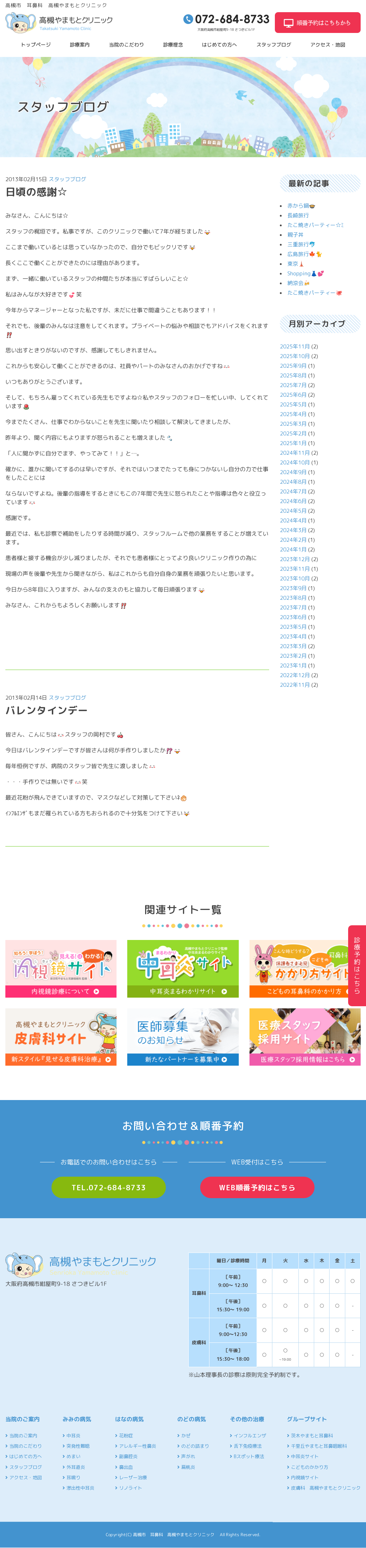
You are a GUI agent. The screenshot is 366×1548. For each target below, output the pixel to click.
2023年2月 (293, 656)
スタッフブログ (273, 44)
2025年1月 (293, 443)
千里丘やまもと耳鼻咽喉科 (317, 1446)
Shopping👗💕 (305, 273)
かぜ (184, 1435)
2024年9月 (293, 472)
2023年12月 (295, 559)
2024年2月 (293, 540)
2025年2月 (293, 433)
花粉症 (124, 1435)
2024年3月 (293, 530)
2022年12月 (295, 675)
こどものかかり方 (307, 1467)
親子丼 (295, 234)
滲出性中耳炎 (78, 1488)
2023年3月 (293, 646)
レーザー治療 (131, 1477)
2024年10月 (295, 462)
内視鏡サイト (303, 1477)
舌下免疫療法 (246, 1446)
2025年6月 (293, 395)
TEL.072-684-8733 (108, 1187)
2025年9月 (293, 366)
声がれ (186, 1456)
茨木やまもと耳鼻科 (310, 1435)
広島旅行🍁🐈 (304, 254)
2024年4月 (293, 520)
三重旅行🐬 (301, 244)
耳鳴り (71, 1477)
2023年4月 (293, 636)
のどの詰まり (193, 1446)
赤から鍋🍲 (301, 205)
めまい (71, 1456)
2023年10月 (295, 578)
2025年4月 (293, 414)
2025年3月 (293, 424)
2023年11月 (295, 569)
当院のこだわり (126, 44)
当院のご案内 (21, 1435)
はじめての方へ (219, 44)
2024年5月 (293, 511)
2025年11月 (295, 346)
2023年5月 (293, 627)
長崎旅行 (298, 215)
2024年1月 (293, 549)
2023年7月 (293, 607)
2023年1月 (293, 665)
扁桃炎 (186, 1467)
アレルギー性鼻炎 (135, 1446)
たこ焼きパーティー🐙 (314, 292)
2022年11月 (295, 685)
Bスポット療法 (247, 1456)
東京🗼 (296, 263)
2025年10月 (295, 356)
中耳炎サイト (303, 1456)
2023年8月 (293, 598)
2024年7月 (293, 491)
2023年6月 (293, 617)
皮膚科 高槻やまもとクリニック (324, 1488)
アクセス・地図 (327, 44)
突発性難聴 (76, 1446)
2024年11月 (295, 453)
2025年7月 (293, 385)
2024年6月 (293, 501)
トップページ (36, 44)
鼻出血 (124, 1467)
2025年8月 (293, 375)
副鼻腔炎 (126, 1456)
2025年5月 (293, 404)
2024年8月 (293, 482)
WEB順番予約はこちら (257, 1187)
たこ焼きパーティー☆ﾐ (315, 225)
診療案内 (80, 44)
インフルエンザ (248, 1435)
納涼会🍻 (298, 283)
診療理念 (173, 44)
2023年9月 (293, 588)
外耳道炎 (74, 1467)
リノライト (128, 1488)
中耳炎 (71, 1435)
